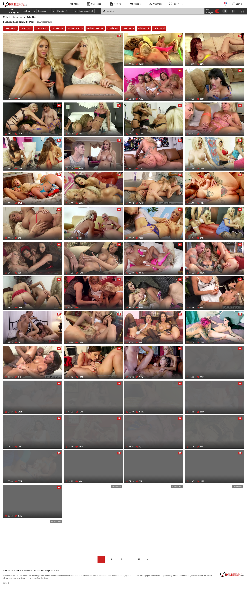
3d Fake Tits (57, 28)
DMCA (36, 570)
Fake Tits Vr (25, 28)
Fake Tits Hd (10, 28)
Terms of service (23, 570)
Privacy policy (47, 570)
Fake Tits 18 (128, 28)
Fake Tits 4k (143, 28)
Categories (17, 17)
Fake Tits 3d (159, 28)
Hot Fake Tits (42, 28)
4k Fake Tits (112, 28)
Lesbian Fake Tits (95, 28)
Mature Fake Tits (75, 28)
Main (5, 17)
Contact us (8, 570)
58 (139, 559)
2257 (58, 570)
